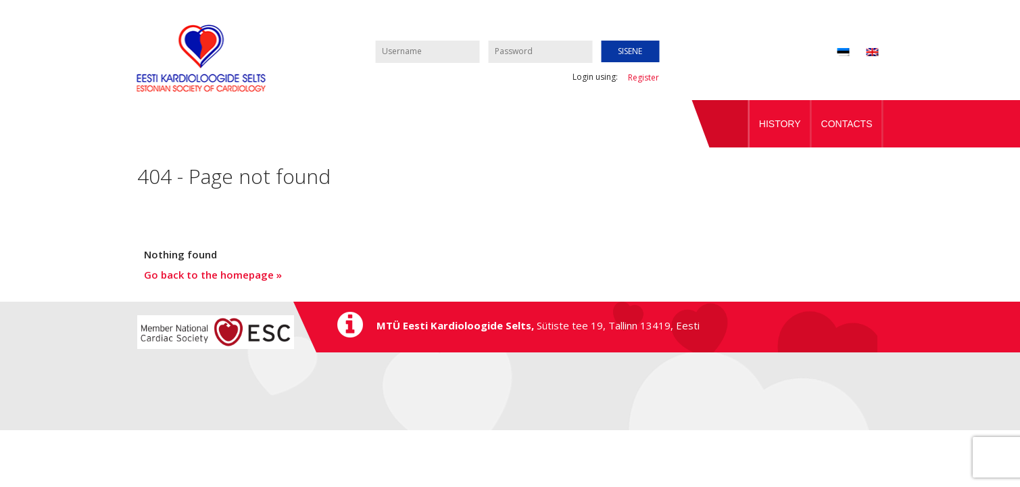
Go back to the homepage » (213, 274)
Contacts (847, 123)
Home (720, 123)
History (780, 123)
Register (643, 77)
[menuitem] (863, 53)
